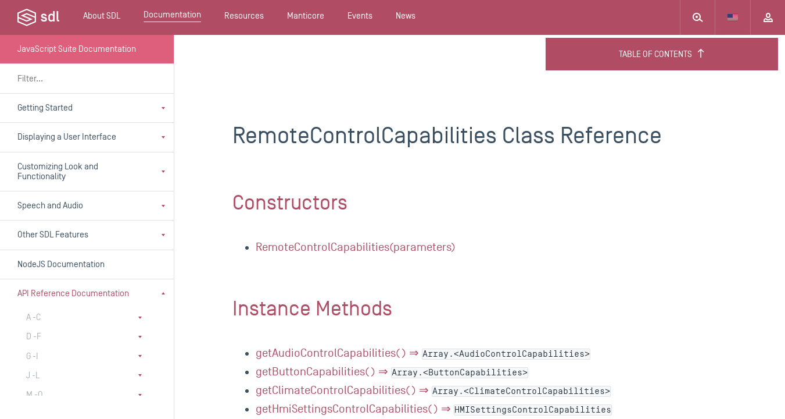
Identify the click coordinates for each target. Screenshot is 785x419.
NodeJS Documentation (61, 264)
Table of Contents (662, 54)
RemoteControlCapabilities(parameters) (356, 247)
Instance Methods (312, 309)
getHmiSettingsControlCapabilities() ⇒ (434, 409)
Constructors (289, 203)
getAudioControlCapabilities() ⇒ (423, 353)
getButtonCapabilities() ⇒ (392, 371)
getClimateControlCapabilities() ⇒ (433, 390)
